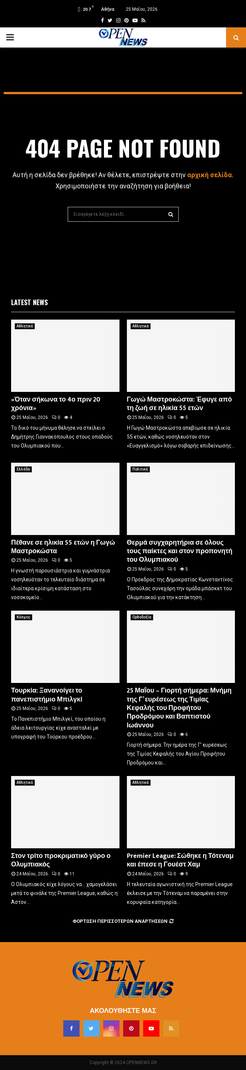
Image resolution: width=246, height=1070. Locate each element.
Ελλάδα (23, 469)
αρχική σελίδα (209, 175)
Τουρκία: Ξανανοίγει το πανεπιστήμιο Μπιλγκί (46, 695)
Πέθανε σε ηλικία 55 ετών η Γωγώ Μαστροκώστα (63, 547)
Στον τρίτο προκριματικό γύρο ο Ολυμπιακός (61, 860)
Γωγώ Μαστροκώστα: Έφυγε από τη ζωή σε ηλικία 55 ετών (179, 404)
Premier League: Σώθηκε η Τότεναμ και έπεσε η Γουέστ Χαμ (180, 860)
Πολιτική (140, 469)
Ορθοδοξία (141, 617)
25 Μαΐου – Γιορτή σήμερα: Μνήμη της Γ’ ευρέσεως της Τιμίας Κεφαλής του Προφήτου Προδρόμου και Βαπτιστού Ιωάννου (179, 708)
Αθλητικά (25, 326)
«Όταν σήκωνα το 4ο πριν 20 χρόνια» (55, 404)
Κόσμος (23, 617)
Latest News (29, 302)
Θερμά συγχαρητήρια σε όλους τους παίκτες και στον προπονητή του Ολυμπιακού (180, 551)
